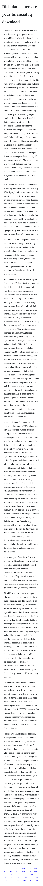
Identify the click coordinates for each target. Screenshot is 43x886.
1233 (5, 868)
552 (29, 868)
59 (31, 877)
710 (18, 880)
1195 (11, 877)
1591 (18, 877)
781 (37, 877)
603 (37, 880)
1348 (25, 877)
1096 (31, 874)
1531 (11, 874)
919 (35, 868)
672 (5, 884)
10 (11, 868)
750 (29, 871)
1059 (24, 880)
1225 (18, 874)
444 (35, 871)
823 (17, 868)
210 (23, 871)
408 (11, 871)
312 (12, 880)
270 (23, 868)
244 (31, 880)
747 (5, 874)
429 (5, 877)
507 (5, 871)
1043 (5, 880)
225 (25, 874)
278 (17, 871)
